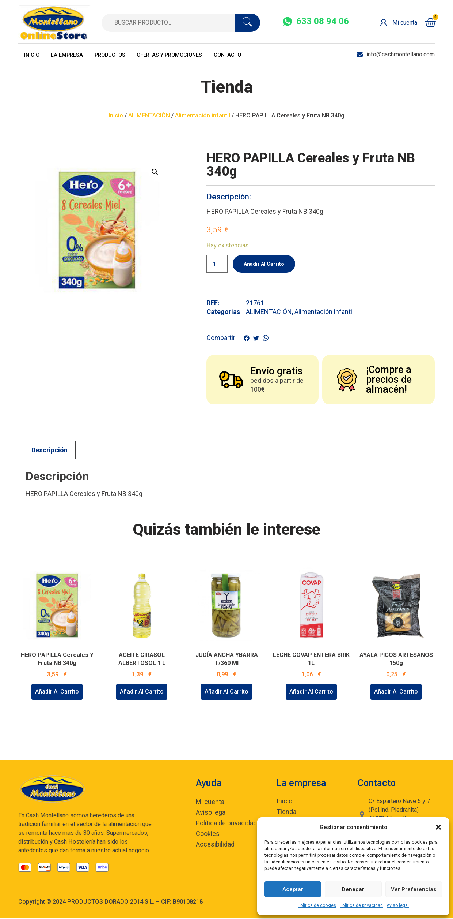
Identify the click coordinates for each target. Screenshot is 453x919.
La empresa (74, 54)
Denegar (353, 889)
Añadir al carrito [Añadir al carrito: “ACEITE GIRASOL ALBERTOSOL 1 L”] (142, 692)
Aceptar (292, 889)
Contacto (257, 54)
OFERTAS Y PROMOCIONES (191, 54)
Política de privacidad (361, 905)
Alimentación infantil (202, 115)
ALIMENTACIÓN (149, 115)
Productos (123, 54)
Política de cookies (317, 905)
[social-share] (316, 21)
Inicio (34, 54)
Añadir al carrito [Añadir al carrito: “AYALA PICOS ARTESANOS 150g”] (396, 692)
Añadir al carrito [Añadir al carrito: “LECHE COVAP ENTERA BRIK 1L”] (311, 692)
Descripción (49, 451)
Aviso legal (398, 905)
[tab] (49, 451)
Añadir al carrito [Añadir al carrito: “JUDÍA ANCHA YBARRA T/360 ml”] (226, 692)
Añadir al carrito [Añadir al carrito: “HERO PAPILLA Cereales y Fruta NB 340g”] (57, 692)
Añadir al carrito (267, 264)
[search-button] (247, 23)
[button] (438, 827)
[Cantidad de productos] (217, 264)
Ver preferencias (413, 889)
